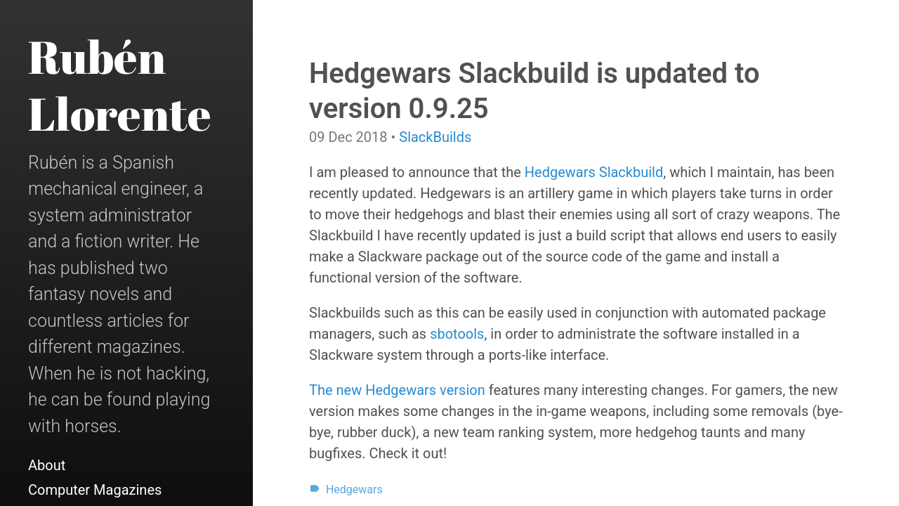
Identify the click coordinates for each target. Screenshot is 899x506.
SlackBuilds (435, 137)
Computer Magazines (95, 489)
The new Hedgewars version (397, 390)
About (46, 465)
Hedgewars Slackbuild (594, 172)
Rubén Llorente (119, 84)
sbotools (457, 333)
